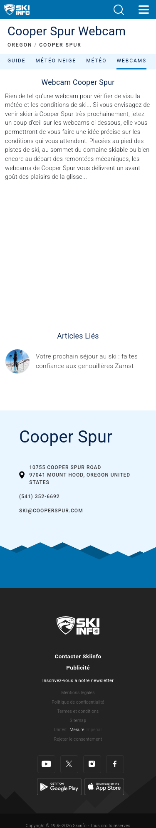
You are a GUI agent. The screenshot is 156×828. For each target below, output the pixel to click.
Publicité (78, 667)
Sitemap (78, 720)
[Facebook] (115, 758)
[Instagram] (92, 758)
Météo (96, 61)
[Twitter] (69, 758)
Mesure (76, 729)
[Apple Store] (104, 780)
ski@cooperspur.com (51, 511)
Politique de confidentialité (78, 702)
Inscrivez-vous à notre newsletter (78, 680)
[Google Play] (59, 780)
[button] (118, 9)
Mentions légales (78, 692)
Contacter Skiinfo (78, 656)
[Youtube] (46, 758)
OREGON (19, 45)
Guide (16, 61)
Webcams (131, 61)
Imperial (94, 729)
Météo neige (56, 61)
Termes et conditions (78, 711)
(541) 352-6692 (39, 496)
